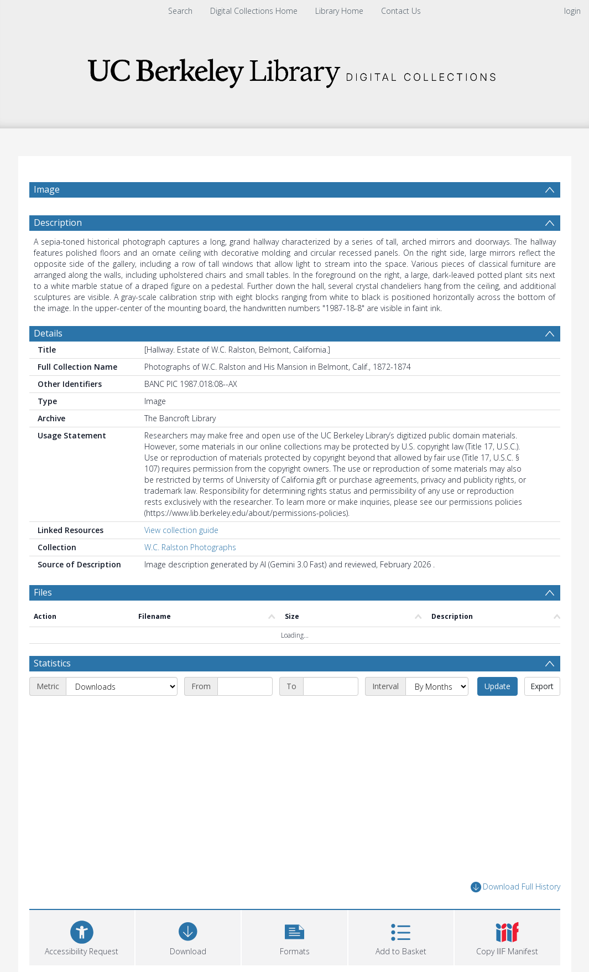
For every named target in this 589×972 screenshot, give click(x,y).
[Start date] (245, 686)
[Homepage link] (295, 70)
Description (58, 222)
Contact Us (401, 11)
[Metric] (122, 686)
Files (43, 592)
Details (48, 333)
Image (47, 189)
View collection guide (181, 530)
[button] (294, 936)
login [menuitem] (572, 11)
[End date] (330, 686)
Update (497, 686)
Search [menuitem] (180, 11)
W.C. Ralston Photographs (190, 547)
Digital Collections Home (254, 11)
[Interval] (436, 686)
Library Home (339, 11)
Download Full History (515, 887)
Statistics (52, 663)
